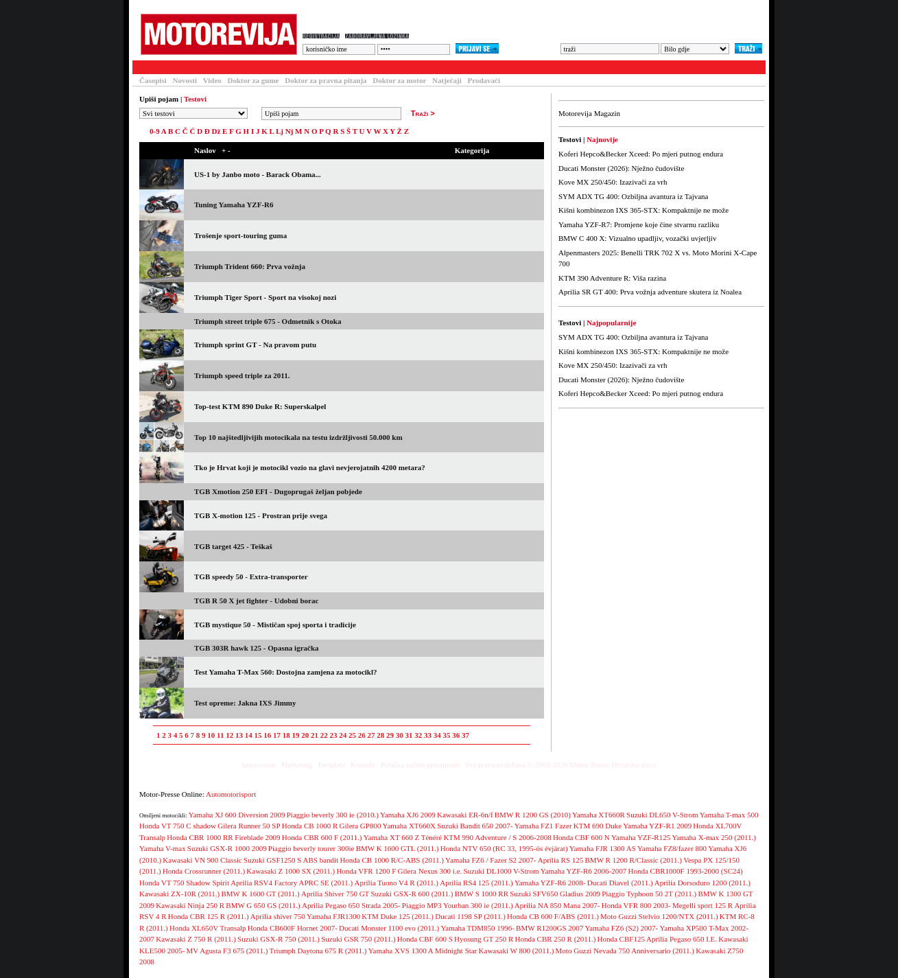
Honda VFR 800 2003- (636, 905)
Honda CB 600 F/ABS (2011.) (553, 916)
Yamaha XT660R (598, 815)
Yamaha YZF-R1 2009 (657, 826)
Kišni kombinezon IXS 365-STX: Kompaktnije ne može (643, 210)
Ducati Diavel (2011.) (620, 882)
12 (229, 735)
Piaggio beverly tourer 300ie (311, 848)
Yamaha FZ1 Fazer (543, 826)
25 (352, 735)
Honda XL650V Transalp (207, 928)
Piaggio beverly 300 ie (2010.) (333, 815)
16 (267, 735)
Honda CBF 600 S (425, 939)
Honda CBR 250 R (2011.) (555, 939)
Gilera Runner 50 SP (248, 826)
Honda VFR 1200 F (366, 871)
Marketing (297, 764)
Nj (289, 131)
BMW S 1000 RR (481, 893)
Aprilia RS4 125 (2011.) (476, 882)
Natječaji (447, 80)
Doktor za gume (253, 80)
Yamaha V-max (162, 848)
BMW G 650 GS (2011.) (263, 905)
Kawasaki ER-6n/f (465, 815)
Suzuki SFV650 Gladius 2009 (555, 893)
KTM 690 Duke (598, 826)
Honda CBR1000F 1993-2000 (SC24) (685, 871)
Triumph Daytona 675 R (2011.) (318, 950)
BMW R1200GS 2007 (549, 928)
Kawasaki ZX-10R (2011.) (179, 893)
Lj (279, 131)
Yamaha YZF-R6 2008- (550, 882)
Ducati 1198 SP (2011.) (470, 916)
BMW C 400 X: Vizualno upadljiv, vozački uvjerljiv (637, 238)
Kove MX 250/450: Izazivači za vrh (612, 182)
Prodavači (484, 80)
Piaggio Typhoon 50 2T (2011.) (649, 893)
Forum (313, 67)
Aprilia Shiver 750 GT (335, 893)
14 (248, 735)
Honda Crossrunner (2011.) (204, 871)
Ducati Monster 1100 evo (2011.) (389, 928)
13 (239, 735)
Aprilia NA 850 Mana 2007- (557, 905)
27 (371, 735)
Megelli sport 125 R (702, 905)
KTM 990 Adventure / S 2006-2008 (497, 837)
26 (362, 735)
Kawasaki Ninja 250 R (190, 905)
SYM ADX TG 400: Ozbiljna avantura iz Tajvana (633, 196)
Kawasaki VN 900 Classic (202, 860)
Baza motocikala (252, 67)
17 (277, 735)
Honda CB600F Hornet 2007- (293, 928)
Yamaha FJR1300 (333, 916)
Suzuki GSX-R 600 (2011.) (412, 893)
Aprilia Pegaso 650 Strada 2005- (351, 905)
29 (390, 735)
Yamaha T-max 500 (729, 815)
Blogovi (406, 67)
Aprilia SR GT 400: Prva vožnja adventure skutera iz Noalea (650, 292)
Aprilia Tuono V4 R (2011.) (396, 882)
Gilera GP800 (360, 826)
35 (446, 735)
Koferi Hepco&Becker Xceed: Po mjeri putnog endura (640, 154)
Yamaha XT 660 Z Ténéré (403, 837)
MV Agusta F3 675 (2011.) (227, 950)
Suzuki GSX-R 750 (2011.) (278, 939)
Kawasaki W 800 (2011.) (516, 950)
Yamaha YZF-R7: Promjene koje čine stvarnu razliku (638, 224)
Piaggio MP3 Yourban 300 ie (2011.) (457, 905)
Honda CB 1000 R (310, 826)
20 (305, 735)
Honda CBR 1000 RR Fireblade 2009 (223, 837)
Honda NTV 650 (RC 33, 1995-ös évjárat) (504, 848)
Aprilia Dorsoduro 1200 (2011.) (702, 882)
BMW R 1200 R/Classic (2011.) (633, 860)
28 (380, 735)
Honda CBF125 (621, 939)
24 (342, 735)
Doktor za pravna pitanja (325, 80)
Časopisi (153, 80)
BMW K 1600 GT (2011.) (260, 893)
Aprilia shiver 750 (277, 916)
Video (212, 80)
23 (333, 735)
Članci (192, 67)
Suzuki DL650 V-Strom (662, 815)
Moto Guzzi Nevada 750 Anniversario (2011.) (625, 950)
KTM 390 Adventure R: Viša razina (612, 278)
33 (428, 735)
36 (456, 735)
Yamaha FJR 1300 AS (602, 848)
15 (257, 735)
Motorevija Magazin (589, 113)
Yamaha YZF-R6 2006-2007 (584, 871)
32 (418, 735)
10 (211, 735)
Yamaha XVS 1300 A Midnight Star (422, 950)
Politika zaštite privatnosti (420, 764)
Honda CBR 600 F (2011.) (322, 837)
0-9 (155, 131)
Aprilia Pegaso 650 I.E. (681, 939)
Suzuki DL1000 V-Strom (501, 871)
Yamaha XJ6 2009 (408, 815)
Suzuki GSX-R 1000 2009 (227, 848)
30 (399, 735)
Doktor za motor (399, 80)
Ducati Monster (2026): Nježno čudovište (621, 168)
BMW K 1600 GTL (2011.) (397, 848)
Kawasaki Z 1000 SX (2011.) (290, 871)
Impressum (259, 764)
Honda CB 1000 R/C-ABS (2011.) (391, 860)
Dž (216, 131)
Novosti (185, 80)
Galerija (358, 67)
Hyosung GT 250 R (483, 939)
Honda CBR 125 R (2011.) (208, 916)
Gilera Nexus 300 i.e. (429, 871)
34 (437, 735)
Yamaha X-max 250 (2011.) (714, 837)
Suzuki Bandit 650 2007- (474, 826)
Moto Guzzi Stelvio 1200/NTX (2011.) (659, 916)
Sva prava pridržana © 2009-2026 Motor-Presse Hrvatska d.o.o (561, 764)
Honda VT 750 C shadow (177, 826)
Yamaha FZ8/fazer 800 (672, 848)
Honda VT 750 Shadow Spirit (184, 882)
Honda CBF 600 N (581, 837)
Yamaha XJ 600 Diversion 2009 (237, 815)
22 (324, 735)
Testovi (149, 67)
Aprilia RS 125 (561, 860)
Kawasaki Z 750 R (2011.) (196, 939)
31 (408, 735)
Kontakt (363, 764)
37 (465, 735)
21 (314, 735)
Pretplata (331, 764)
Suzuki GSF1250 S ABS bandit (291, 860)
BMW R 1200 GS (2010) (533, 815)
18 (286, 735)
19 (295, 735)
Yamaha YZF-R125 (640, 837)
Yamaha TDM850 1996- (477, 928)
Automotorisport (231, 794)
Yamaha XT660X (409, 826)
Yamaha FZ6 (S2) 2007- (622, 928)
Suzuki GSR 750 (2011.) (358, 939)
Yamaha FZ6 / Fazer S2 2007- (490, 860)
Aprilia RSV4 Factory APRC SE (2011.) (292, 882)
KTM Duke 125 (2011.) (398, 916)
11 (220, 735)
